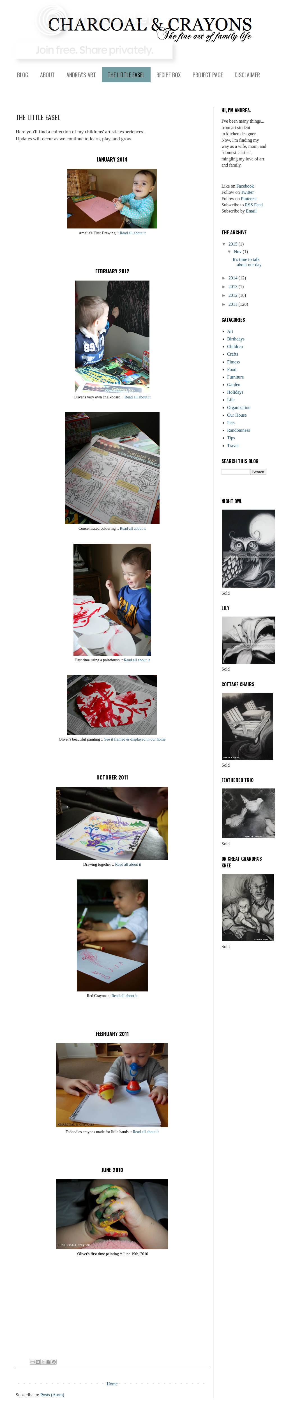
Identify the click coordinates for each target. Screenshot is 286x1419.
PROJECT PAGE (208, 75)
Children (235, 346)
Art (230, 331)
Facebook (245, 186)
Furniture (235, 377)
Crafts (232, 354)
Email (251, 211)
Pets (231, 422)
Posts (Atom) (52, 1394)
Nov (238, 251)
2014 (234, 278)
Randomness (238, 430)
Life (231, 399)
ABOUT (47, 75)
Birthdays (236, 339)
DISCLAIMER (247, 75)
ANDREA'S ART (81, 75)
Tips (231, 437)
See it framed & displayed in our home (135, 739)
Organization (238, 407)
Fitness (233, 362)
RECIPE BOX (168, 75)
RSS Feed (254, 204)
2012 (234, 295)
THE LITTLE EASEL (126, 75)
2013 (234, 286)
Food (231, 369)
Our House (237, 415)
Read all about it (133, 233)
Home (112, 1383)
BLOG (22, 75)
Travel (233, 445)
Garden (233, 384)
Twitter (247, 192)
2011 (233, 304)
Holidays (235, 392)
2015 (234, 244)
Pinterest (249, 198)
